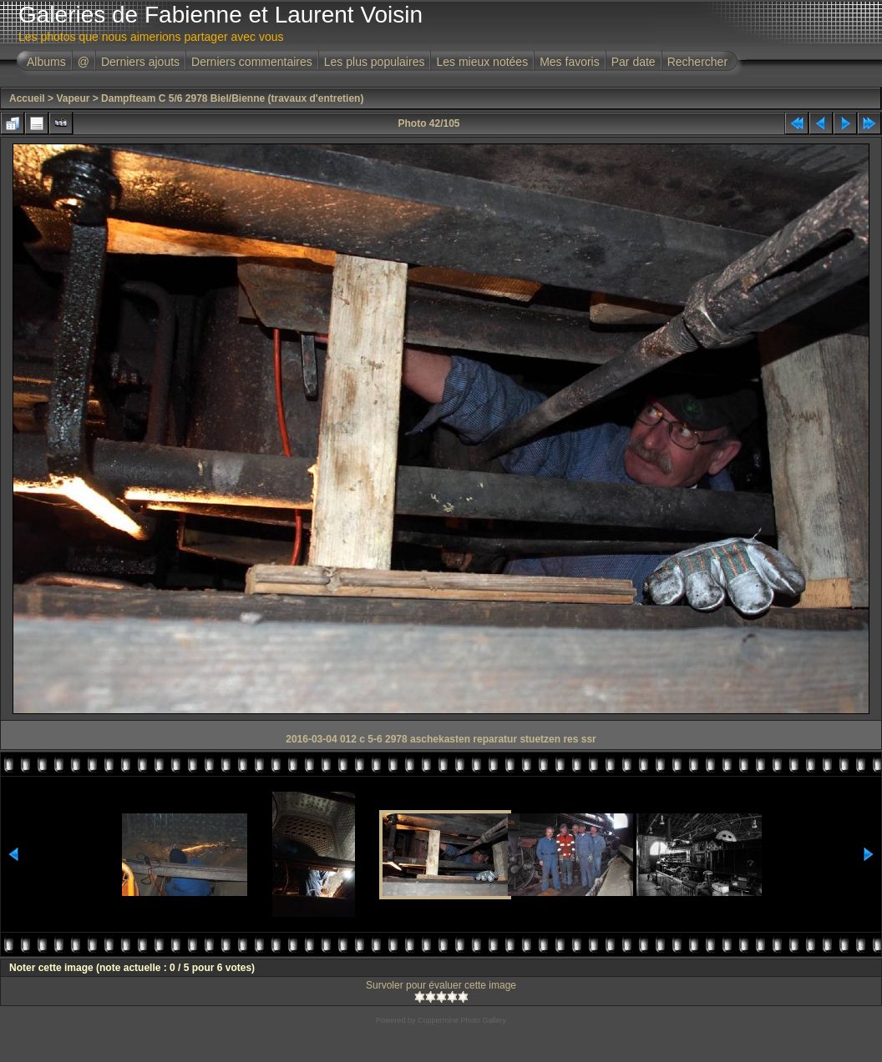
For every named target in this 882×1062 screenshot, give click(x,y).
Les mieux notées (482, 61)
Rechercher (697, 61)
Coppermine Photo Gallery (462, 1020)
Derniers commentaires (251, 61)
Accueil (27, 98)
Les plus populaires (374, 61)
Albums (46, 61)
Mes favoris (570, 61)
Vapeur (72, 98)
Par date (633, 61)
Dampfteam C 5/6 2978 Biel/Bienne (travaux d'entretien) (232, 98)
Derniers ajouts (140, 61)
